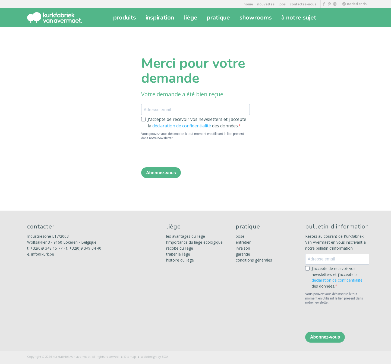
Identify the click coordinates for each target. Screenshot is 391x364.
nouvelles (266, 4)
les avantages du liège (185, 236)
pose (240, 236)
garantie (243, 254)
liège (191, 18)
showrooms (256, 18)
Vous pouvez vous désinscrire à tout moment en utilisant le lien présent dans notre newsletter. (192, 136)
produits (125, 18)
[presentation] (182, 154)
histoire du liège (180, 260)
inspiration (160, 18)
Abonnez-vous (161, 172)
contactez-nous (303, 4)
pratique (219, 18)
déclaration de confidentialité (181, 126)
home (248, 4)
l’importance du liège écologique (194, 242)
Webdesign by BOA (154, 357)
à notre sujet (299, 18)
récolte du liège (179, 248)
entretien (243, 242)
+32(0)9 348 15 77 (46, 248)
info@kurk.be (42, 254)
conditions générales (254, 260)
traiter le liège (178, 254)
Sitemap (130, 357)
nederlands (354, 4)
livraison (243, 248)
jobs (282, 4)
